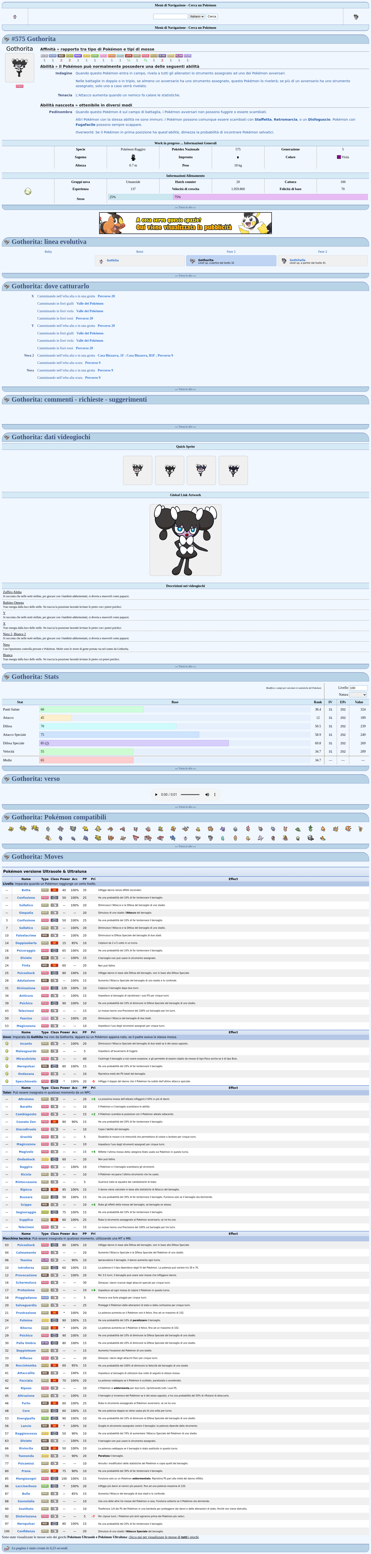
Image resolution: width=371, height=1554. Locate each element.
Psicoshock (26, 973)
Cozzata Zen (26, 1122)
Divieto (26, 958)
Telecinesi (26, 1011)
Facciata (26, 1380)
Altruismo (26, 1099)
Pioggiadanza (26, 1297)
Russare (26, 1197)
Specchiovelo (26, 1081)
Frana (26, 1471)
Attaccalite (26, 1373)
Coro (26, 1411)
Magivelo (26, 1152)
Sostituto (26, 1509)
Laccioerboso (26, 1486)
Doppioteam (26, 1350)
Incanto (26, 1043)
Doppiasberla (26, 943)
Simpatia (26, 913)
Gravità (26, 1137)
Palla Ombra (26, 1343)
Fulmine (26, 1320)
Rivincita (26, 1448)
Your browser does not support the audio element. (185, 794)
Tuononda (26, 1456)
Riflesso (26, 1358)
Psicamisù (26, 1463)
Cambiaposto (26, 1114)
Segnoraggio (26, 1212)
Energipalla (26, 1418)
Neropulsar (26, 1066)
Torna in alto (186, 207)
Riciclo (26, 1174)
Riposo (26, 1388)
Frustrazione (26, 1313)
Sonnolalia (26, 1501)
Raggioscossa (26, 1433)
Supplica (26, 1220)
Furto (26, 1403)
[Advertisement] (185, 223)
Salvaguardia (26, 1305)
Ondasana (26, 1074)
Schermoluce (26, 1282)
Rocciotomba (26, 1365)
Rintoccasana (26, 1182)
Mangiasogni (26, 1478)
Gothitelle (292, 259)
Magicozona (26, 1026)
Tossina (26, 1260)
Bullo (26, 1493)
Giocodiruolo (26, 1129)
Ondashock (26, 1159)
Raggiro (26, 1167)
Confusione (26, 897)
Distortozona (26, 1516)
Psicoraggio (26, 950)
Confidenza (26, 1531)
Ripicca (26, 1189)
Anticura (26, 995)
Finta (26, 965)
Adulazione (26, 980)
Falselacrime (26, 935)
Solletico (26, 905)
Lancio (26, 1426)
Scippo (26, 1204)
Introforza (26, 1267)
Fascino (26, 1018)
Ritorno (26, 1328)
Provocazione (26, 1275)
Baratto (26, 1106)
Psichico (26, 1003)
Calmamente (26, 1252)
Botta (26, 890)
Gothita (108, 259)
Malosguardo (26, 1051)
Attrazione (26, 1395)
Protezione (26, 1290)
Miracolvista (26, 1058)
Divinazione (26, 988)
